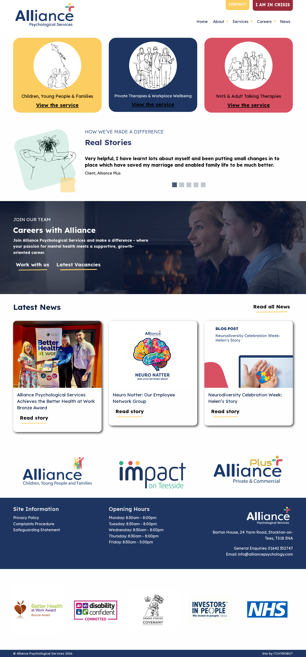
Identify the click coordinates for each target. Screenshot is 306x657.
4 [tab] (196, 184)
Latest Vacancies (78, 264)
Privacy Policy (26, 517)
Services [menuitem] (240, 21)
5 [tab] (203, 184)
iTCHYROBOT (283, 653)
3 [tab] (188, 184)
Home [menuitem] (202, 21)
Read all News (271, 306)
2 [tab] (181, 184)
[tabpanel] (189, 167)
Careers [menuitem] (264, 21)
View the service (57, 105)
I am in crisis (273, 4)
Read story (34, 418)
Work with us (32, 264)
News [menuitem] (285, 21)
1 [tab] (174, 184)
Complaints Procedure (33, 523)
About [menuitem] (218, 21)
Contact (237, 4)
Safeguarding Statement (36, 529)
